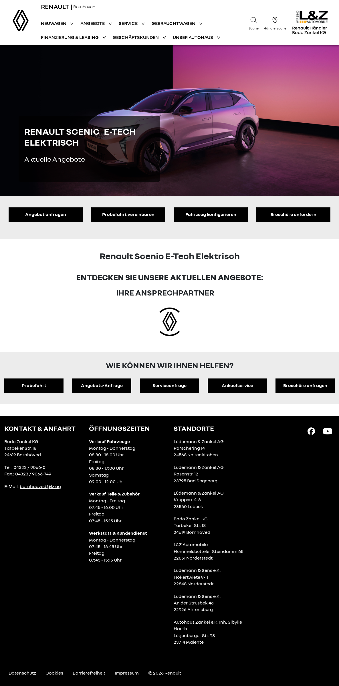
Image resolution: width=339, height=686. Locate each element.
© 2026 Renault (164, 673)
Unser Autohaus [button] (193, 37)
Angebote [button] (93, 23)
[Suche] (254, 22)
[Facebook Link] (311, 431)
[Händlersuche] (274, 22)
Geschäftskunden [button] (136, 37)
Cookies (54, 673)
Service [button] (128, 23)
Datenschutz (22, 673)
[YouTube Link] (327, 431)
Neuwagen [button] (54, 23)
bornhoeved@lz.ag (40, 486)
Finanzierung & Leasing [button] (70, 37)
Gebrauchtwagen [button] (174, 23)
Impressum (127, 673)
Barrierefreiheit (89, 673)
